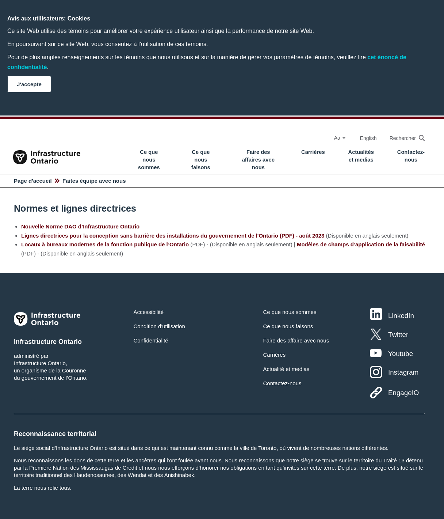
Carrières (313, 152)
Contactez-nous (411, 156)
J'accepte (29, 84)
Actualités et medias (361, 156)
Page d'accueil (33, 181)
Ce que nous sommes (149, 159)
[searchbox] (403, 138)
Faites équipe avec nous (94, 181)
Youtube (400, 353)
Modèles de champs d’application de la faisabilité (361, 244)
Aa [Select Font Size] (339, 138)
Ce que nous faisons (200, 159)
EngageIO (403, 393)
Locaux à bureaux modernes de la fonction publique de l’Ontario (105, 244)
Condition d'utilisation (159, 326)
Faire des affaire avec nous (296, 340)
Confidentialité (151, 340)
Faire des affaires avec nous (258, 159)
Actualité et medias (286, 369)
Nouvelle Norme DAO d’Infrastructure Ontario (80, 226)
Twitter (398, 334)
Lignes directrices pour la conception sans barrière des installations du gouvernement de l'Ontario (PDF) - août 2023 (172, 235)
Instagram (403, 372)
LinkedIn (401, 315)
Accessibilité (149, 312)
